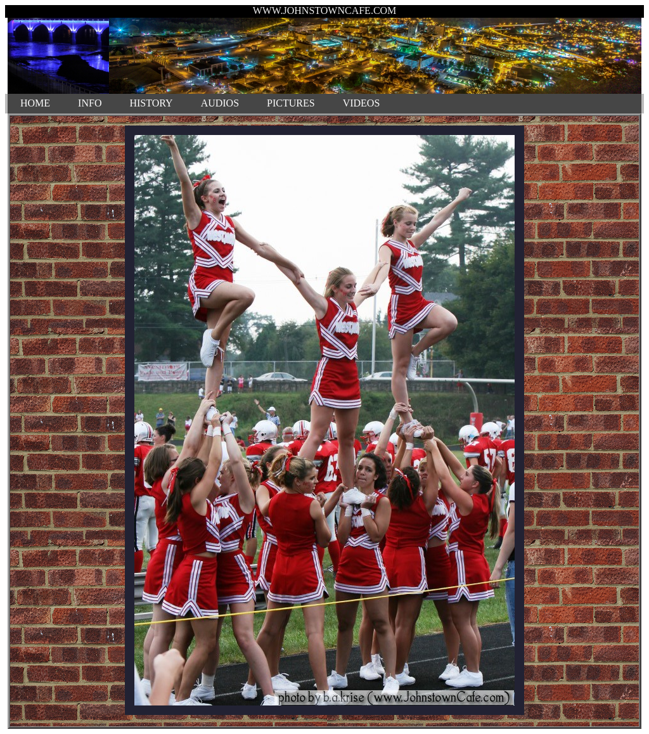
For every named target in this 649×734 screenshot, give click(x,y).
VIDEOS (361, 103)
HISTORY (150, 103)
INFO (89, 103)
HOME (35, 103)
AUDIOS (220, 103)
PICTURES (291, 103)
